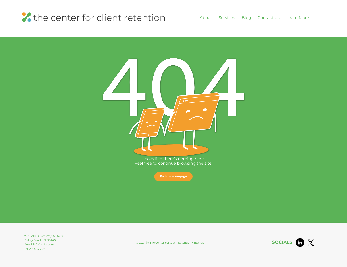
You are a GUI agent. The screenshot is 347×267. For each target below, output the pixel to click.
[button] (173, 176)
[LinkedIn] (300, 242)
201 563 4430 (37, 248)
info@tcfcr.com (43, 244)
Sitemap (199, 242)
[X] (311, 242)
